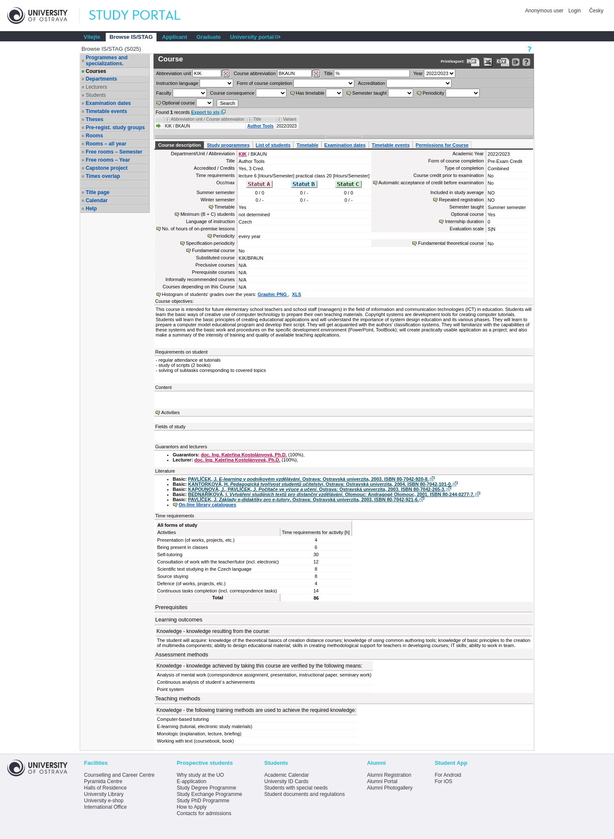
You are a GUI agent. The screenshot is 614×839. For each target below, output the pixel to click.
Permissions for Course (442, 145)
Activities (170, 412)
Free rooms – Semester (114, 152)
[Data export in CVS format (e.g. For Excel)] (503, 62)
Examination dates (108, 103)
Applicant (174, 37)
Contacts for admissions (204, 813)
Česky (596, 11)
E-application (191, 781)
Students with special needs (296, 788)
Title (328, 73)
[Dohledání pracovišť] (225, 74)
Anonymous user (545, 11)
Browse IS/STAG (131, 37)
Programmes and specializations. (106, 61)
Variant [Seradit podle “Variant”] (289, 119)
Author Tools (260, 126)
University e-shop (104, 801)
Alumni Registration (389, 775)
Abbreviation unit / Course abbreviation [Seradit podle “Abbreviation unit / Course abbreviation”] (207, 119)
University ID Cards (286, 781)
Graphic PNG (273, 294)
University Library (104, 794)
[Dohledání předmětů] (316, 74)
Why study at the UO (200, 775)
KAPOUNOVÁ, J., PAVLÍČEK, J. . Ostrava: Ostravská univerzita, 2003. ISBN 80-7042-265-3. (317, 489)
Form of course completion (264, 83)
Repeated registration (461, 199)
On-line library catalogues (207, 504)
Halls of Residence (105, 788)
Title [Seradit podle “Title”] (257, 119)
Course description (179, 145)
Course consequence (232, 93)
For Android (447, 775)
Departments (101, 79)
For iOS (443, 781)
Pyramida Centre (103, 781)
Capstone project (106, 168)
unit (173, 73)
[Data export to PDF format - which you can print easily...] (473, 62)
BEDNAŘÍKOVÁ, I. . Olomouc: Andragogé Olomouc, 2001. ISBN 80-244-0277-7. (331, 494)
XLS (296, 294)
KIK (243, 154)
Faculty (163, 93)
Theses (94, 119)
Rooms (94, 136)
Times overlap (103, 176)
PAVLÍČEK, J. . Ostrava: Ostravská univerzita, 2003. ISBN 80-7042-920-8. (308, 479)
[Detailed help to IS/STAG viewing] (526, 62)
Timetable (307, 145)
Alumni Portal (382, 781)
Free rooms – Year (108, 160)
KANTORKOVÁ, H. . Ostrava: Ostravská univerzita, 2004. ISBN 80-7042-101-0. (320, 484)
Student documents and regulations (304, 794)
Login (574, 11)
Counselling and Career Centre (119, 775)
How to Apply (191, 807)
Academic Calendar (286, 775)
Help (91, 209)
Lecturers (96, 87)
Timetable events (106, 111)
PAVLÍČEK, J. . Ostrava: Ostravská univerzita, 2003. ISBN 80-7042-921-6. (303, 499)
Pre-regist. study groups (115, 128)
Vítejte (92, 37)
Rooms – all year (106, 144)
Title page (98, 192)
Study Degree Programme (206, 788)
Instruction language (177, 83)
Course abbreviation (254, 73)
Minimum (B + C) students (207, 214)
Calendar (96, 200)
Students (96, 95)
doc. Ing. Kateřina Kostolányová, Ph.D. (244, 454)
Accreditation (371, 83)
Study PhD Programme (203, 801)
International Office (105, 807)
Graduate (209, 37)
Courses (96, 71)
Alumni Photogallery (390, 788)
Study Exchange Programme (209, 794)
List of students (273, 145)
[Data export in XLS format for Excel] (488, 62)
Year (418, 73)
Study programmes (228, 145)
